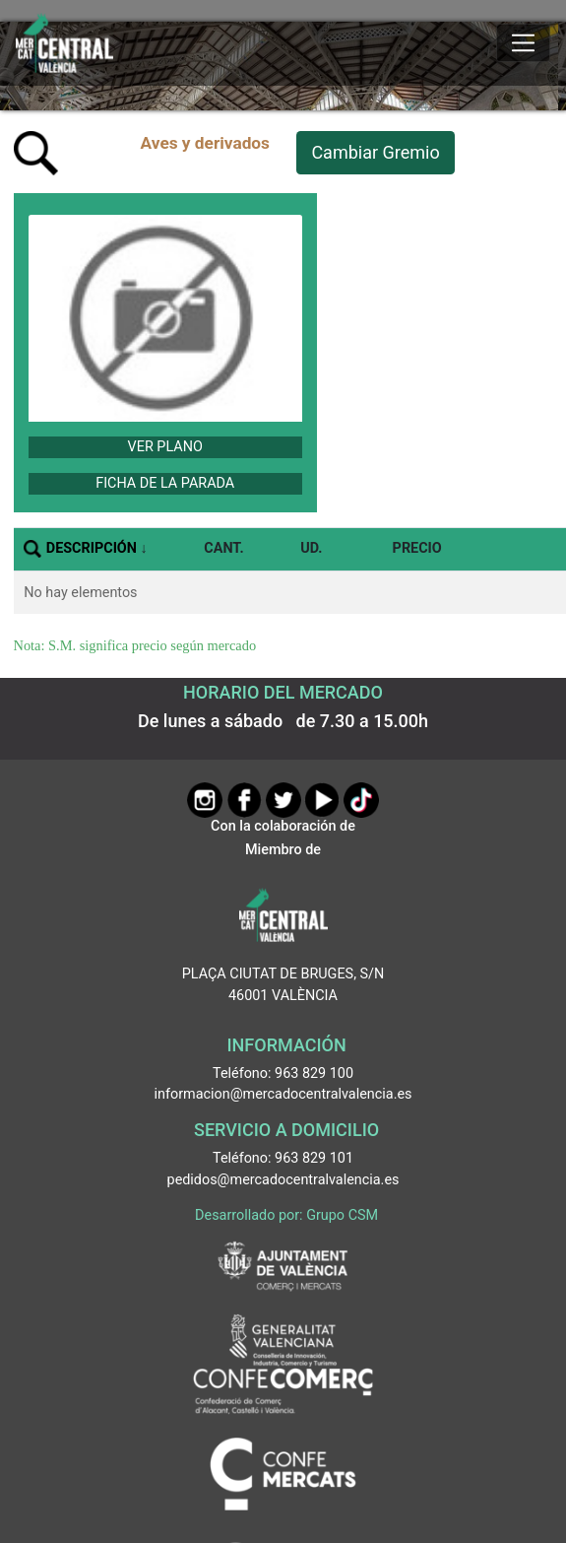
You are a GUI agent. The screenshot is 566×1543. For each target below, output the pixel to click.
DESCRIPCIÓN (91, 548)
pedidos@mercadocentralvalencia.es (283, 1180)
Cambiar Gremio (375, 152)
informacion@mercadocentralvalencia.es (283, 1094)
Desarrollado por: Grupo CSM (286, 1215)
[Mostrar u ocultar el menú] (523, 43)
